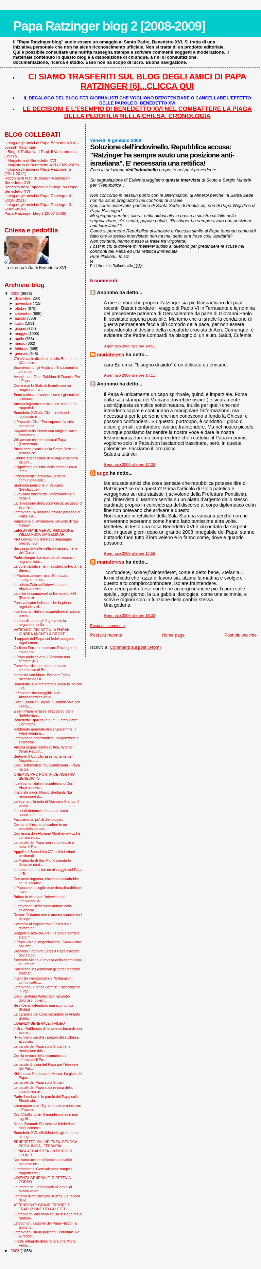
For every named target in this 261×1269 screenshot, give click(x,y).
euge (102, 473)
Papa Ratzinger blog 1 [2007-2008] (35, 213)
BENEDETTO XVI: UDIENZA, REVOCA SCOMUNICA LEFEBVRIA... (45, 1144)
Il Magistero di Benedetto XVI (30, 160)
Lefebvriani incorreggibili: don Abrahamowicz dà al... (37, 695)
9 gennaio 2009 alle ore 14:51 (129, 346)
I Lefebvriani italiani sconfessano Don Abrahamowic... (43, 785)
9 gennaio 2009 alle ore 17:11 (129, 375)
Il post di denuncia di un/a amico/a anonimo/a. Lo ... (41, 813)
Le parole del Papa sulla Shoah (39, 1082)
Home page (173, 635)
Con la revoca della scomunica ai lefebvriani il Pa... (40, 1058)
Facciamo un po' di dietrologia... (39, 819)
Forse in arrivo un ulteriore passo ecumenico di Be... (40, 668)
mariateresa (110, 354)
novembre (24, 303)
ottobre (21, 308)
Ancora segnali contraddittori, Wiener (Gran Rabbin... (43, 749)
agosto (21, 318)
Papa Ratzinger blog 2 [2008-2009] (109, 26)
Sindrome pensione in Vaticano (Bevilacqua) (38, 487)
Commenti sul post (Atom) (135, 647)
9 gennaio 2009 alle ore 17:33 (129, 464)
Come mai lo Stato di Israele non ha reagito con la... (42, 387)
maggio (22, 334)
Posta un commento (107, 626)
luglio (20, 323)
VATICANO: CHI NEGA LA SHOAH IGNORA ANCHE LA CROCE (42, 632)
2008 (15, 1250)
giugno (21, 328)
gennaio (22, 354)
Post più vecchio (240, 635)
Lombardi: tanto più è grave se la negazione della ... (40, 623)
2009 (15, 293)
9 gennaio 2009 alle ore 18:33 (129, 615)
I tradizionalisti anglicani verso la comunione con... (39, 478)
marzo (21, 343)
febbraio (22, 348)
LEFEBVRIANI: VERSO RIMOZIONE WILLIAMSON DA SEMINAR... (43, 532)
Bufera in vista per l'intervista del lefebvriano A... (39, 899)
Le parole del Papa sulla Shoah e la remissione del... (42, 1048)
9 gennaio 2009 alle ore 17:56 (129, 553)
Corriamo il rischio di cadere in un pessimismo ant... (40, 826)
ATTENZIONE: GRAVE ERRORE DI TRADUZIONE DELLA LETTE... (42, 1207)
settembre (24, 313)
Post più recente (106, 635)
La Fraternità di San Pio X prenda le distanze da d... (42, 862)
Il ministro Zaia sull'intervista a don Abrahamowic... (41, 587)
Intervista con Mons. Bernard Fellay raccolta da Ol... (42, 677)
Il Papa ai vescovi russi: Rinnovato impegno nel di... (41, 577)
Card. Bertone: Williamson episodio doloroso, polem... (42, 998)
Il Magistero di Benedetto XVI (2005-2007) (41, 165)
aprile (20, 339)
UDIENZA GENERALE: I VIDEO (39, 1023)
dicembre (23, 298)
